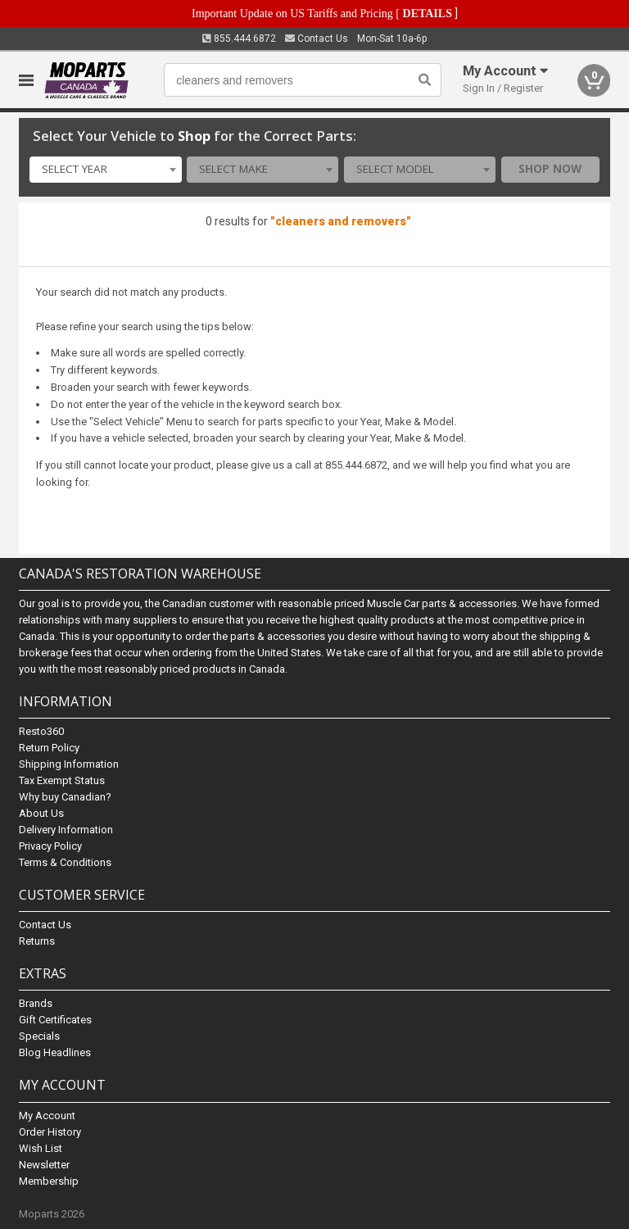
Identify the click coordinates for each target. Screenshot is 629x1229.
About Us (41, 813)
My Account (47, 1115)
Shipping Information (69, 764)
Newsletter (44, 1165)
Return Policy (49, 747)
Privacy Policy (50, 846)
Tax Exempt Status (62, 780)
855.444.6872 (239, 38)
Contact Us (316, 38)
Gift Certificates (55, 1020)
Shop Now (549, 168)
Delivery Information (66, 829)
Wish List (40, 1148)
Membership (49, 1181)
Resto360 (41, 731)
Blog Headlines (55, 1052)
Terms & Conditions (65, 862)
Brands (35, 1003)
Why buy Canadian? (65, 797)
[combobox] (105, 169)
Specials (39, 1036)
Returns (37, 941)
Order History (50, 1132)
